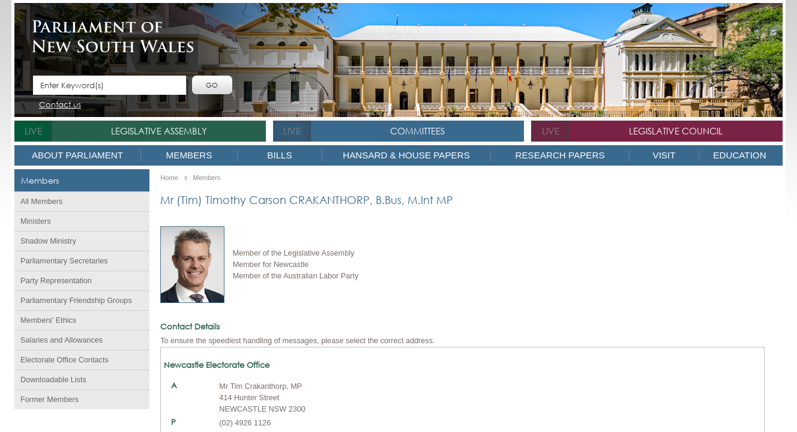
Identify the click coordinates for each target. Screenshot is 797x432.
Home (169, 178)
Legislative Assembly (159, 131)
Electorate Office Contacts (64, 360)
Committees (417, 131)
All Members (41, 201)
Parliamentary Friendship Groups (76, 300)
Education (739, 155)
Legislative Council (676, 131)
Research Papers (559, 155)
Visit (664, 155)
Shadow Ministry (48, 241)
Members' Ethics (48, 320)
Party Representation (56, 281)
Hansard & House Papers (406, 155)
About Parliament (77, 155)
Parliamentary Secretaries (64, 261)
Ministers (35, 221)
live (33, 131)
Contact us (60, 105)
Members (189, 155)
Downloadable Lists (53, 380)
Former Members (49, 399)
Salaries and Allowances (61, 340)
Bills (279, 155)
